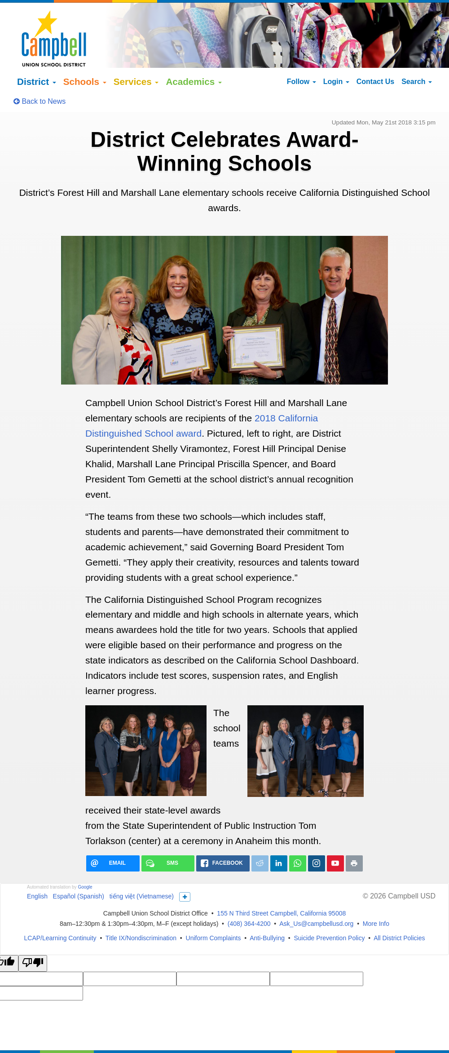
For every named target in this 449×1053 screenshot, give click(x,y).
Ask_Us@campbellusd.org (316, 898)
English (37, 870)
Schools (84, 56)
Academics (194, 56)
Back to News (39, 76)
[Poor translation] (32, 938)
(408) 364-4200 (249, 898)
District (36, 56)
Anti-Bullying (267, 912)
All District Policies (399, 912)
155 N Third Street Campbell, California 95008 (281, 887)
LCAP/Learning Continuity (60, 912)
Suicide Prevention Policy (329, 912)
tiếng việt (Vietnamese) (142, 870)
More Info (376, 898)
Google (85, 861)
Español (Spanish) (78, 870)
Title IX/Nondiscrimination (141, 912)
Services (136, 56)
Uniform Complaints (213, 912)
